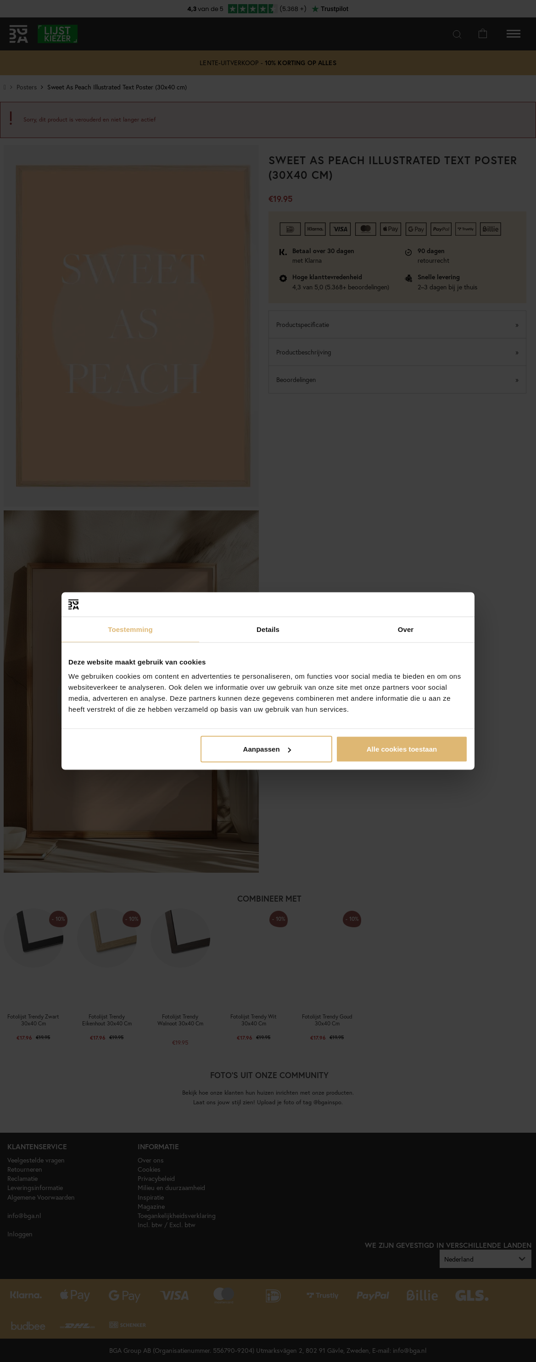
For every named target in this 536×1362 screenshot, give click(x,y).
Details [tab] (268, 629)
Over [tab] (406, 629)
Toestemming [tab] (130, 629)
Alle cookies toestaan (402, 749)
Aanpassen (267, 749)
